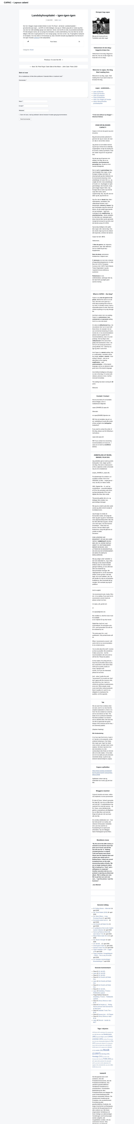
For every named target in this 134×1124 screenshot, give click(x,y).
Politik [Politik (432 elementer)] (107, 1059)
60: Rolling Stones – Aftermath (102, 908)
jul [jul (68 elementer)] (105, 1045)
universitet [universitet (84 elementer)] (101, 1065)
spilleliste (36, 37)
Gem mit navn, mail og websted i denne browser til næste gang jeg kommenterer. (43, 114)
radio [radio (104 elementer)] (97, 1061)
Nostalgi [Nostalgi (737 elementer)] (97, 1056)
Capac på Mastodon (99, 97)
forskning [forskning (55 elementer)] (98, 1043)
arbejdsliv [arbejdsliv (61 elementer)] (110, 1032)
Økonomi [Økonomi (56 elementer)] (98, 1066)
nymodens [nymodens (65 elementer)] (106, 1056)
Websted (21, 110)
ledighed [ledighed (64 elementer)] (104, 1047)
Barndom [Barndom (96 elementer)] (100, 1034)
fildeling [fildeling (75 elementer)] (108, 1041)
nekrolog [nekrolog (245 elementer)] (105, 1054)
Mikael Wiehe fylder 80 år (100, 936)
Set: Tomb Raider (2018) (100, 912)
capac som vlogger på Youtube (102, 99)
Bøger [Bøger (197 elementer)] (103, 1036)
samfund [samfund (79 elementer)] (103, 1061)
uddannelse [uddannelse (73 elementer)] (107, 1063)
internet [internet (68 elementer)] (95, 1045)
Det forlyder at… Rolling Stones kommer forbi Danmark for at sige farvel (103, 1006)
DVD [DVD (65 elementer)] (96, 1041)
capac (59, 20)
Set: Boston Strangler (99, 939)
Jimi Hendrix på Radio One (101, 924)
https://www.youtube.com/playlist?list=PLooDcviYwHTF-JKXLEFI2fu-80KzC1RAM (102, 772)
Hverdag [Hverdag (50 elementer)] (109, 1043)
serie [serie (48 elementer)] (97, 1063)
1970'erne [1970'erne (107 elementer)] (96, 1032)
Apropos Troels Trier (99, 947)
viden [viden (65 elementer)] (108, 1065)
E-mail (21, 106)
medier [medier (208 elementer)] (99, 1050)
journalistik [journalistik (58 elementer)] (101, 1045)
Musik (32, 49)
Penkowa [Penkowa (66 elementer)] (95, 1058)
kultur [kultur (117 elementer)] (98, 1047)
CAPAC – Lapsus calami (16, 2)
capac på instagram (99, 95)
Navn (21, 101)
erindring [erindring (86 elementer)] (102, 1041)
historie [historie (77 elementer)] (104, 1043)
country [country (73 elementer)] (106, 1039)
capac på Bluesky (98, 91)
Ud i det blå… (97, 943)
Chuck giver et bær (98, 945)
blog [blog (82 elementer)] (98, 1036)
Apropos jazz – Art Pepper (105, 1014)
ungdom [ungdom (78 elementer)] (95, 1065)
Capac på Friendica (98, 93)
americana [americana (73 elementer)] (103, 1032)
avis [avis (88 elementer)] (94, 1034)
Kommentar (22, 80)
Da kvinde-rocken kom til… (101, 920)
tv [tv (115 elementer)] (101, 1063)
